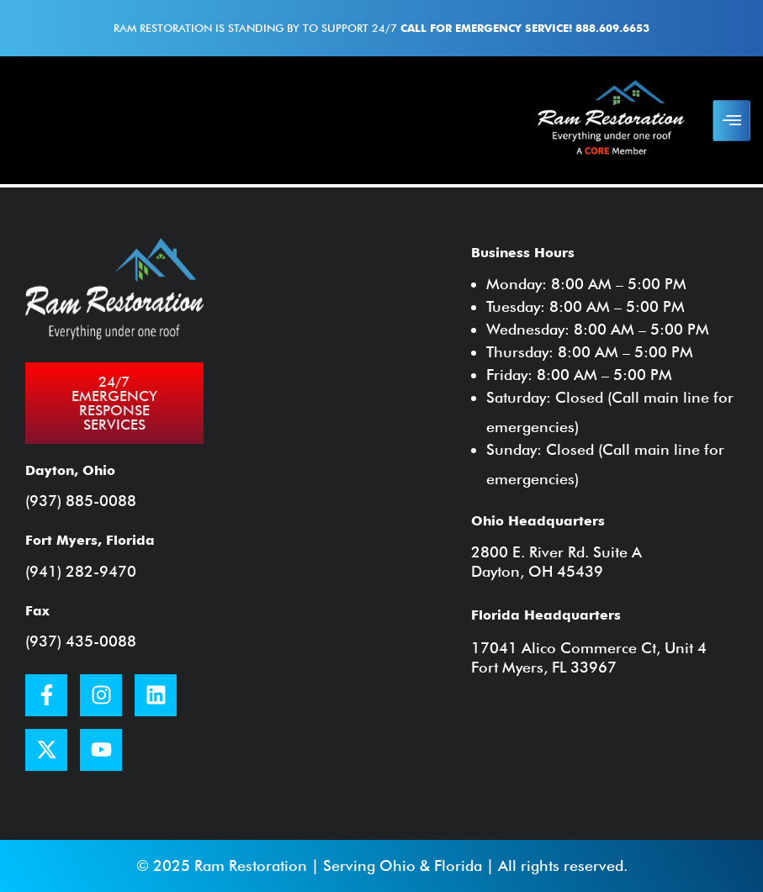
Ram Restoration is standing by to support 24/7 (381, 27)
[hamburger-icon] (731, 120)
